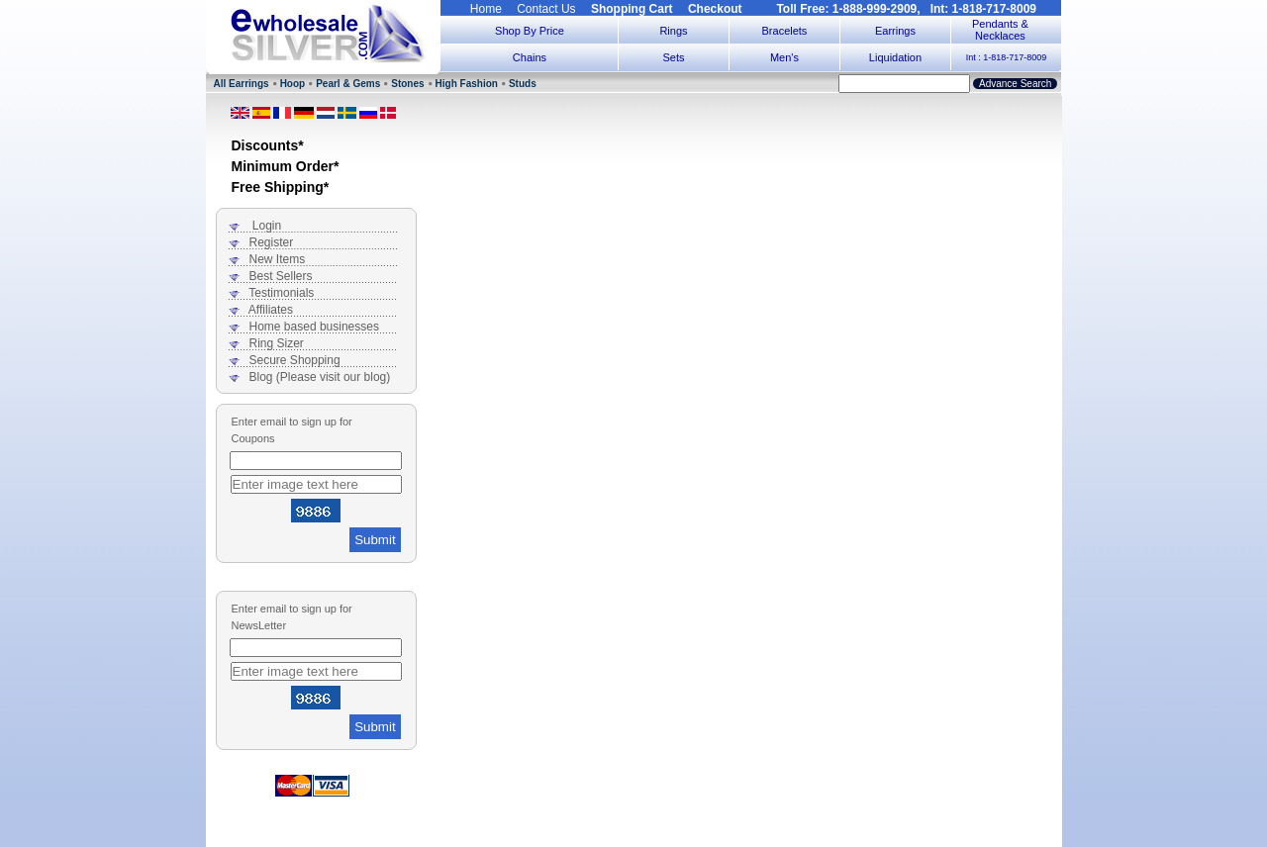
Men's (784, 57)
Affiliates (270, 310)
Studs (522, 83)
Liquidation (895, 57)
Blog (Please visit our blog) (320, 377)
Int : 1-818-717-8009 (1006, 57)
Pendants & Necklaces (1000, 30)
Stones (407, 83)
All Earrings (241, 83)
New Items (277, 259)
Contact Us (546, 9)
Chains (529, 57)
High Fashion (467, 83)
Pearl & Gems (348, 83)
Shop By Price (529, 31)
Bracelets (785, 31)
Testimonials (281, 293)
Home (486, 9)
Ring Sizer (276, 343)
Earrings (895, 31)
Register (271, 242)
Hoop (293, 83)
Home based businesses (314, 326)
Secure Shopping (295, 360)
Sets (673, 57)
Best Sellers (281, 276)
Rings (673, 31)
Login (266, 226)
